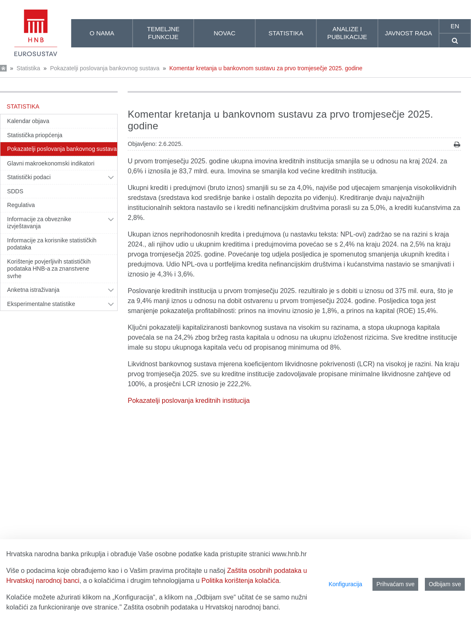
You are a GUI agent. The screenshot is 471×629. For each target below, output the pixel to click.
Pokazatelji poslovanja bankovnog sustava (104, 68)
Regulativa (21, 205)
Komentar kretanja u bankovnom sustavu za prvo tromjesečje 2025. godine (265, 68)
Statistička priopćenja (34, 135)
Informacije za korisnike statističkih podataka (51, 244)
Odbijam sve (445, 584)
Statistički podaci (29, 177)
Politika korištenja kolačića (240, 580)
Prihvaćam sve (395, 584)
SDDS (15, 191)
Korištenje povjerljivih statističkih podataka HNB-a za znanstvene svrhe (49, 268)
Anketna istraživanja (33, 289)
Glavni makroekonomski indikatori (50, 163)
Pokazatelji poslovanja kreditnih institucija (189, 400)
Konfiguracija (345, 584)
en (455, 26)
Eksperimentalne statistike (41, 304)
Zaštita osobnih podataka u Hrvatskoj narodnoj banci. (201, 607)
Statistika (28, 68)
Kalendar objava (28, 121)
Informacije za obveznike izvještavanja (39, 223)
